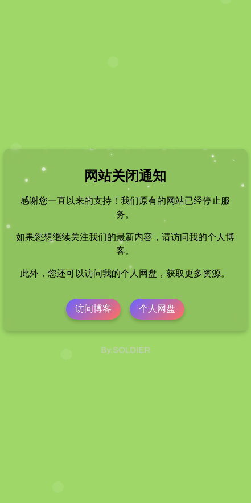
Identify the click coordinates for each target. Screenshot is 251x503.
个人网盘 (157, 308)
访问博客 (93, 308)
